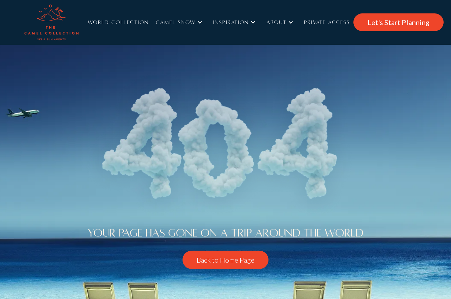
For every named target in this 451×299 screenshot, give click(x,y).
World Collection (118, 22)
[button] (181, 22)
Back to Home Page (225, 260)
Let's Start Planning (398, 22)
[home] (61, 22)
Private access (327, 22)
